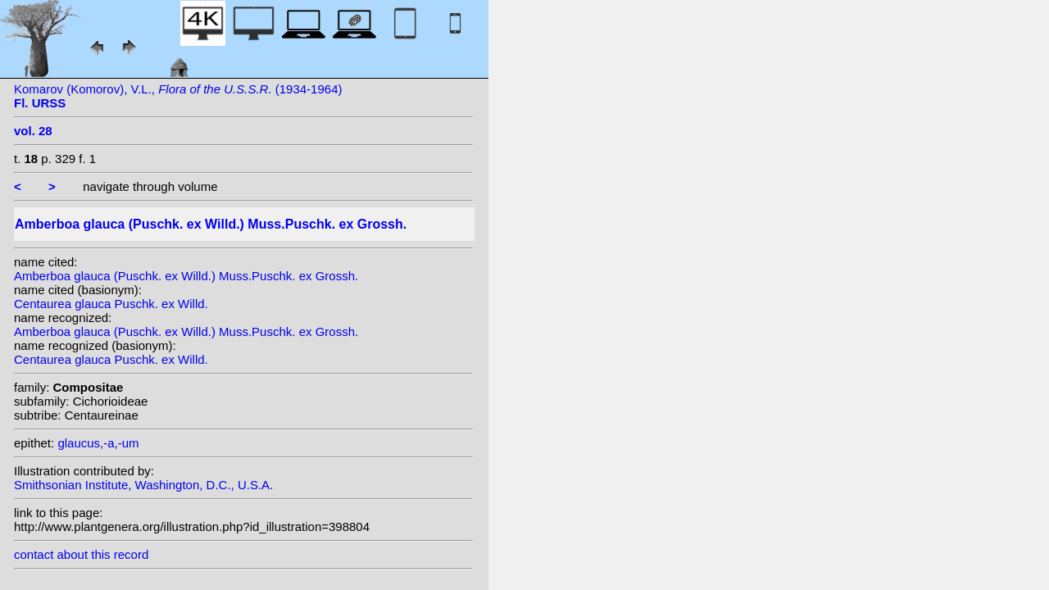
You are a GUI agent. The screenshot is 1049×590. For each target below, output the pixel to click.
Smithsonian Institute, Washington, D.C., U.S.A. (143, 485)
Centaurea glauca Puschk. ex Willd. (111, 304)
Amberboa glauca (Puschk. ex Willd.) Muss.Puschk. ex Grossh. (186, 276)
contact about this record (81, 554)
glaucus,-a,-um (98, 443)
